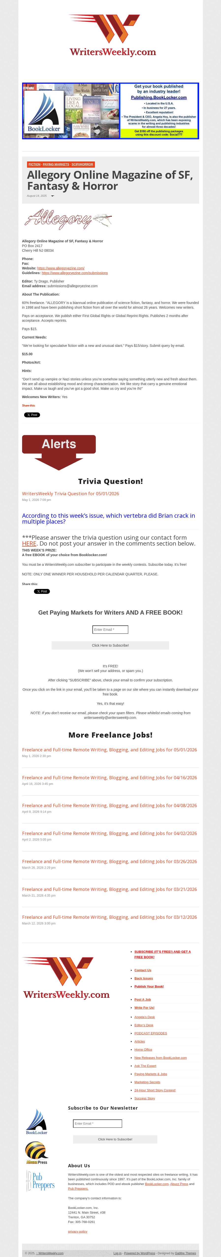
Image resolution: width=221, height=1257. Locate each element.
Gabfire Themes (185, 1253)
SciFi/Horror (82, 164)
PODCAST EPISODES (150, 1033)
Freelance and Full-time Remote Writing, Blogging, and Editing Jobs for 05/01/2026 (109, 750)
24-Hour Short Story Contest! (155, 1090)
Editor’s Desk (143, 1025)
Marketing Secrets (147, 1082)
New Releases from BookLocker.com (160, 1058)
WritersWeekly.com (49, 1253)
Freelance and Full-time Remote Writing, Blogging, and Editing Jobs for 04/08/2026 (109, 805)
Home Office (143, 1049)
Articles (139, 1041)
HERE (29, 543)
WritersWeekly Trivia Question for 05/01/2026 (70, 493)
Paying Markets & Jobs (150, 1074)
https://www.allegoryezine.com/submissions (75, 273)
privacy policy (77, 1231)
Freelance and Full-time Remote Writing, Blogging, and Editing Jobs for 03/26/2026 (109, 861)
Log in (118, 1253)
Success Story (144, 1098)
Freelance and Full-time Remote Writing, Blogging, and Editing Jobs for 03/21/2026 (109, 889)
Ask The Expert (145, 1066)
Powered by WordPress (139, 1253)
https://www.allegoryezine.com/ (60, 268)
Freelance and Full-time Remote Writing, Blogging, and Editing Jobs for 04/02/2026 (109, 833)
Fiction (35, 164)
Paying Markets (56, 164)
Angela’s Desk (144, 1017)
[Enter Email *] (110, 629)
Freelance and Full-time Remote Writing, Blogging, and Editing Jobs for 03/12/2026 (109, 917)
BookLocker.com (157, 1184)
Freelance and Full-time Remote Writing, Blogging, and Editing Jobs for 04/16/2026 (109, 777)
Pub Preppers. (78, 1188)
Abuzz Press (179, 1184)
